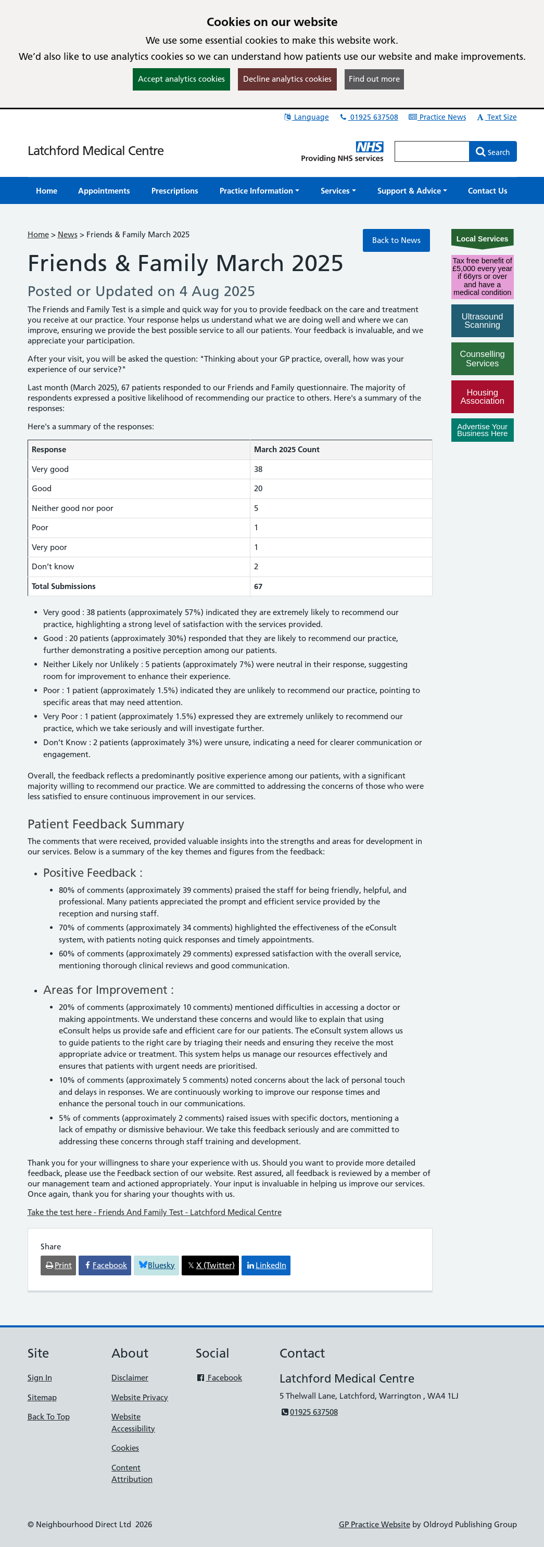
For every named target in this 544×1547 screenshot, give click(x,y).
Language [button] (306, 117)
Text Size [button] (496, 117)
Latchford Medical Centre (95, 150)
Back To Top (49, 1417)
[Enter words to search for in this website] (432, 151)
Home (38, 234)
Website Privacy (139, 1397)
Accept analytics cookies (181, 79)
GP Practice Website (374, 1524)
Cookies (125, 1448)
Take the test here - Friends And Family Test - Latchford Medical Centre (155, 1212)
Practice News (437, 117)
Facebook (219, 1378)
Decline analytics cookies (287, 79)
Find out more (374, 79)
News (68, 234)
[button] (259, 190)
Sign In (40, 1378)
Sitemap (42, 1397)
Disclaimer (129, 1378)
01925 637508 (368, 117)
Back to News (396, 240)
